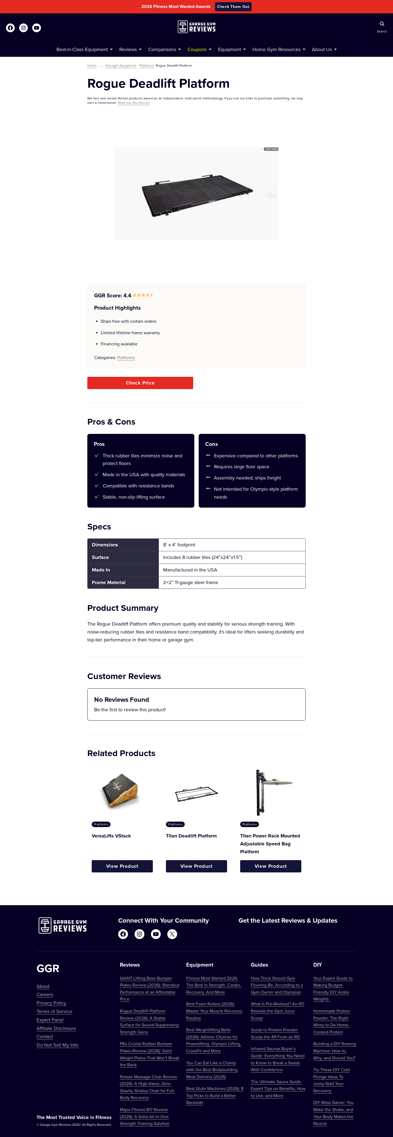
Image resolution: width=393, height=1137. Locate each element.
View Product (122, 866)
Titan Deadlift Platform (191, 835)
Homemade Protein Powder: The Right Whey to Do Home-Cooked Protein (331, 1021)
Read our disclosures (134, 102)
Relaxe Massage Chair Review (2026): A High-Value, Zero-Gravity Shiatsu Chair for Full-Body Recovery (148, 1087)
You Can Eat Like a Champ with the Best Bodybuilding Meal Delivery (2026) (212, 1070)
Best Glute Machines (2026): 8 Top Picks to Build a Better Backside (214, 1095)
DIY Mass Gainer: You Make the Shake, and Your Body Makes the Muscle (333, 1112)
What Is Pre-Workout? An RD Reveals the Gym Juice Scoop (277, 1011)
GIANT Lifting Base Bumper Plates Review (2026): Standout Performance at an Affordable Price (149, 988)
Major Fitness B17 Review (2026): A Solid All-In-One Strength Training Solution (144, 1116)
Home (92, 65)
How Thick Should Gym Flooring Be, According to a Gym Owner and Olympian (277, 985)
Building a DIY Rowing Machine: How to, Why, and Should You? (334, 1051)
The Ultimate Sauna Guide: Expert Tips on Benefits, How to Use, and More (278, 1088)
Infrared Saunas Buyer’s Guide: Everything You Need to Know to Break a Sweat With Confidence (278, 1059)
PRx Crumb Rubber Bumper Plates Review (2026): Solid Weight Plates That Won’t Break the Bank (149, 1054)
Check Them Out (233, 6)
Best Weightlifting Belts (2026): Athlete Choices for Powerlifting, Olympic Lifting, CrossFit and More (213, 1040)
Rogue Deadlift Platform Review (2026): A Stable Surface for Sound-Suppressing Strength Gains (149, 1021)
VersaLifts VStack (111, 835)
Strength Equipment (120, 65)
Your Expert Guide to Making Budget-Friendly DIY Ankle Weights (333, 988)
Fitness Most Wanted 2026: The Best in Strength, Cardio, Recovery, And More (213, 985)
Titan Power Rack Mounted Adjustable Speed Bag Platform (270, 843)
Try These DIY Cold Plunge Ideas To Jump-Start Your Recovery (331, 1080)
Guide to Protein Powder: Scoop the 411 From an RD (275, 1033)
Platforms (146, 65)
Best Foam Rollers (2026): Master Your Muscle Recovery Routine (214, 1011)
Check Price (140, 382)
